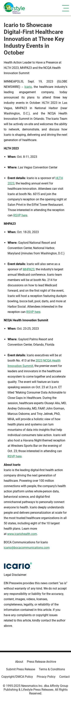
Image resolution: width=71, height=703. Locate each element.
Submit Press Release (20, 669)
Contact (64, 676)
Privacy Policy (46, 676)
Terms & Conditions (52, 669)
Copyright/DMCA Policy (17, 676)
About (19, 661)
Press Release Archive (41, 661)
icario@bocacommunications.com (27, 547)
